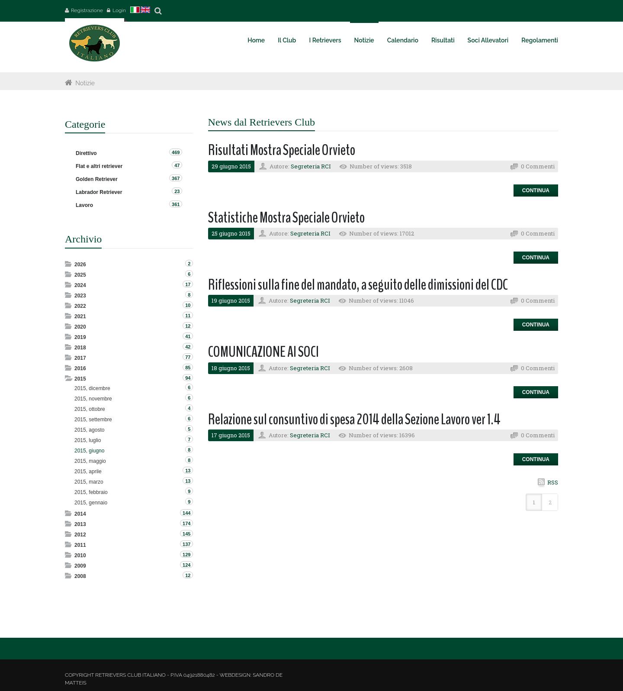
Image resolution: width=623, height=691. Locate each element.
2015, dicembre (92, 388)
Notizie (85, 83)
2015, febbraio (91, 492)
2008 (80, 576)
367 (176, 178)
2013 (80, 524)
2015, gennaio (90, 503)
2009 (80, 566)
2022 (80, 306)
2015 (80, 379)
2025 (80, 275)
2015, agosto (89, 430)
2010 (80, 555)
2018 (80, 348)
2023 (80, 296)
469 (176, 152)
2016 (80, 368)
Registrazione (87, 10)
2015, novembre (93, 399)
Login (119, 10)
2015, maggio (90, 461)
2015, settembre (93, 420)
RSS (552, 482)
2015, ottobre (89, 409)
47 (177, 165)
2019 (80, 337)
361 (176, 204)
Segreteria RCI (311, 166)
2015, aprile (88, 471)
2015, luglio (87, 440)
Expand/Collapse (69, 264)
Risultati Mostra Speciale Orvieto (281, 150)
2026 (80, 265)
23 (177, 191)
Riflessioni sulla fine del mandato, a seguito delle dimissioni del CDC (358, 284)
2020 (80, 327)
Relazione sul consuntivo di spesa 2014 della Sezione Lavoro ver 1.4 (354, 419)
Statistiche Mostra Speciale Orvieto (286, 217)
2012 (80, 535)
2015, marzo (88, 482)
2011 (80, 545)
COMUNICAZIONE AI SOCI (263, 352)
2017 (80, 358)
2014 (80, 514)
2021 (80, 316)
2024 (80, 285)
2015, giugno (89, 451)
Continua (535, 190)
